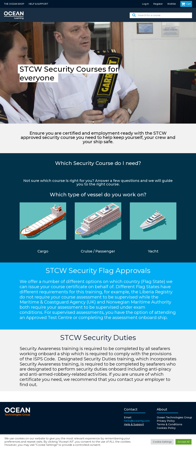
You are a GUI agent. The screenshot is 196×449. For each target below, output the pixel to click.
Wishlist (171, 3)
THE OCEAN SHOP (14, 3)
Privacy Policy (166, 420)
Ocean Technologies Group (174, 417)
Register (158, 3)
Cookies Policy (166, 428)
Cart (186, 4)
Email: (137, 419)
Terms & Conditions (169, 424)
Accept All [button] (183, 441)
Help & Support (134, 424)
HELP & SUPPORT (38, 3)
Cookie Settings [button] (162, 441)
